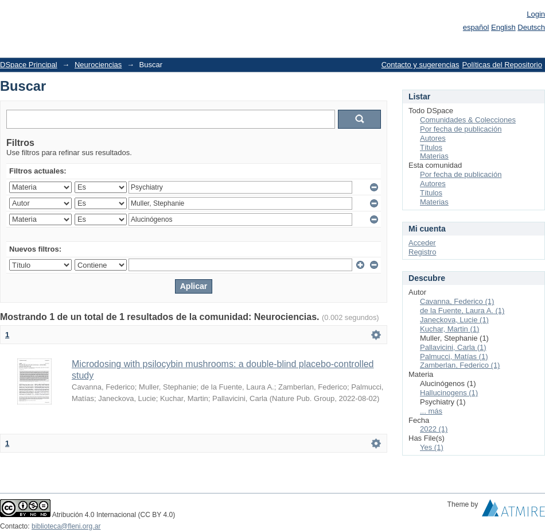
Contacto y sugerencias (421, 64)
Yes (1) (431, 447)
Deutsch (531, 27)
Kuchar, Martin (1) (449, 329)
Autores (433, 138)
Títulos (431, 147)
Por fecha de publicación (460, 129)
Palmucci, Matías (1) (454, 356)
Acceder (422, 242)
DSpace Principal (28, 64)
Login (536, 14)
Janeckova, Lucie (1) (454, 319)
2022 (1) (433, 429)
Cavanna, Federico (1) (457, 301)
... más (431, 411)
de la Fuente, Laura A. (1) (462, 310)
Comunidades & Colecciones (468, 119)
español (476, 27)
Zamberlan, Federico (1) (460, 365)
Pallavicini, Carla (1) (453, 347)
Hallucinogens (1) (449, 392)
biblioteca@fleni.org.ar (66, 526)
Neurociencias (98, 64)
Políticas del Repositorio (502, 64)
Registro (422, 252)
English (503, 27)
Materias (434, 156)
